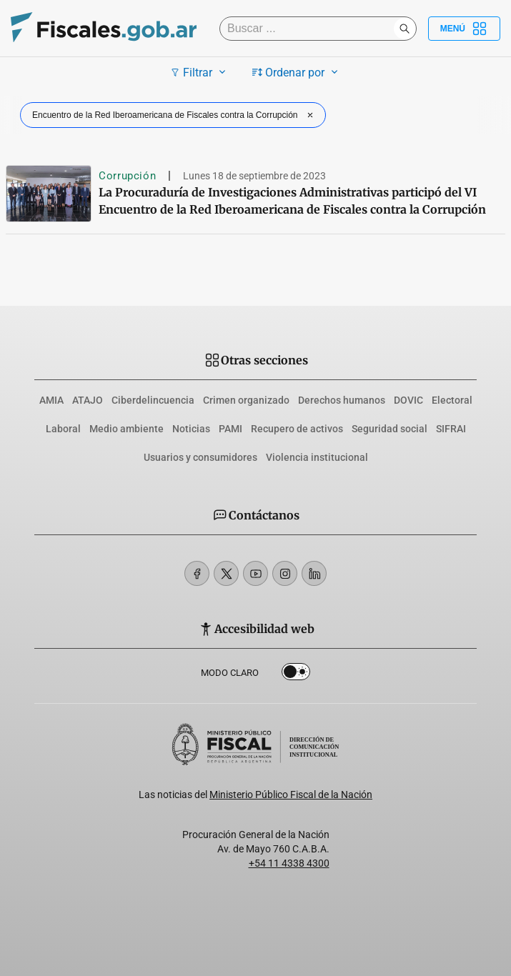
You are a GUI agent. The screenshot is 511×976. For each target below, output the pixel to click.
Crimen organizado (246, 400)
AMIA (51, 400)
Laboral (63, 428)
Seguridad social (389, 428)
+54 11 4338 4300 (289, 863)
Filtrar (199, 72)
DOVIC (408, 400)
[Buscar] (310, 28)
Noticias (191, 428)
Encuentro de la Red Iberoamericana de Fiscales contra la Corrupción (174, 115)
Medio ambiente (126, 428)
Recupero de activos (297, 428)
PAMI (230, 428)
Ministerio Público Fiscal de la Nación (290, 794)
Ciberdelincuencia (152, 400)
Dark (295, 674)
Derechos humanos (341, 400)
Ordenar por (297, 72)
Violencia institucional (317, 457)
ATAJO (87, 400)
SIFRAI (451, 428)
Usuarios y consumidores (200, 457)
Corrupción (127, 175)
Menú (464, 28)
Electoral (452, 400)
